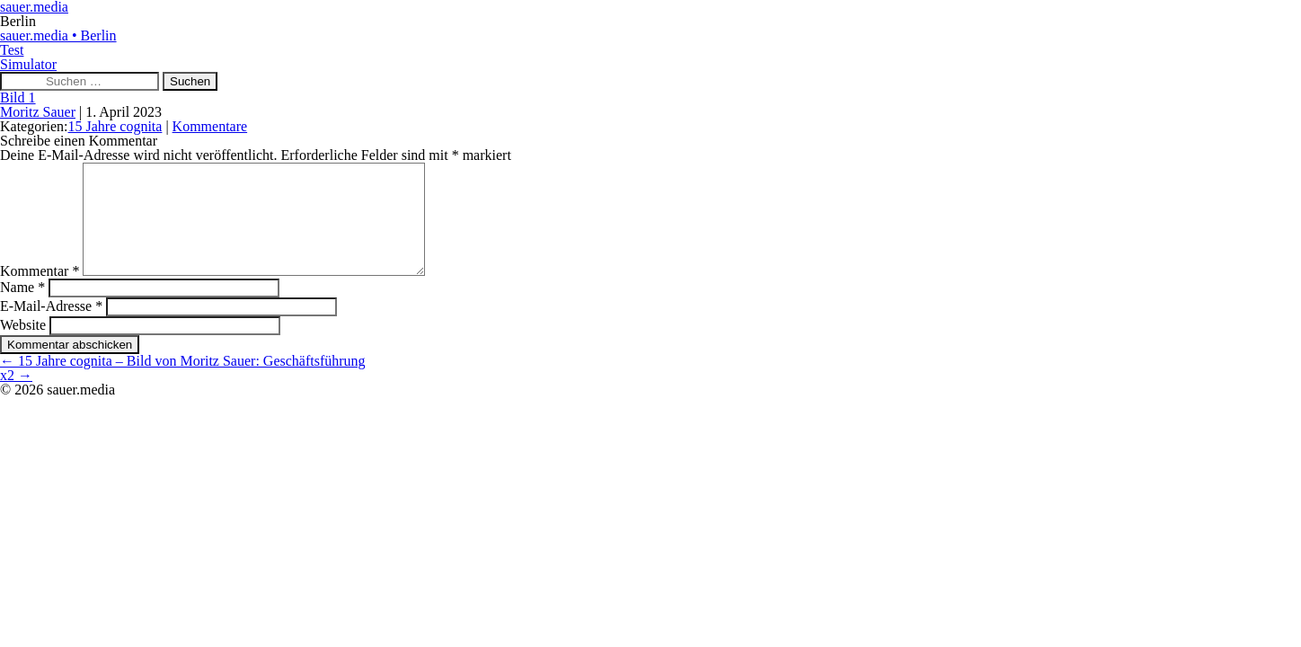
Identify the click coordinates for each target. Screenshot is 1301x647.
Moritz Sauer (37, 112)
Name (22, 308)
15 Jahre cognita (115, 126)
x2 (16, 396)
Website (23, 346)
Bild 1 (18, 97)
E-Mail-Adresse (51, 327)
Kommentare (210, 126)
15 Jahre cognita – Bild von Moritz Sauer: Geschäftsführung (183, 382)
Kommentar (39, 292)
